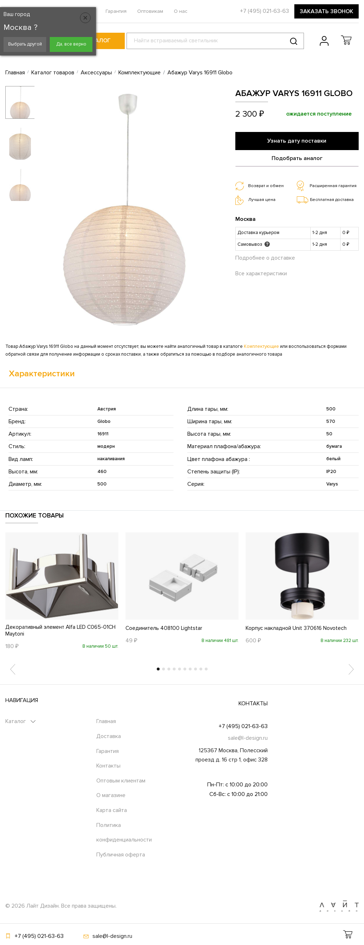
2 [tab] (163, 669)
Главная (106, 721)
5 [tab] (179, 669)
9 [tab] (200, 669)
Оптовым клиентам (120, 780)
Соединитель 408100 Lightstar (164, 627)
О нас (180, 11)
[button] (346, 40)
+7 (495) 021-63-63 (243, 726)
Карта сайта (111, 810)
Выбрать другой (25, 44)
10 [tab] (206, 669)
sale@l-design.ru (248, 738)
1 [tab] (158, 669)
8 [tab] (195, 669)
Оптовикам (150, 11)
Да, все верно (71, 44)
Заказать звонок (326, 11)
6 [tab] (184, 669)
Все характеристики (261, 272)
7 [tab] (190, 669)
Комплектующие (261, 346)
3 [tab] (168, 669)
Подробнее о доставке (265, 256)
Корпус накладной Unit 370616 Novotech (297, 627)
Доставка (108, 736)
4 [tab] (174, 669)
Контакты (108, 766)
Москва (245, 217)
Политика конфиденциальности (124, 833)
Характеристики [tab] (42, 373)
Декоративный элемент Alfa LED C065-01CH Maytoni (56, 630)
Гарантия (116, 11)
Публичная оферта (120, 854)
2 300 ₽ (249, 114)
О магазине (110, 795)
